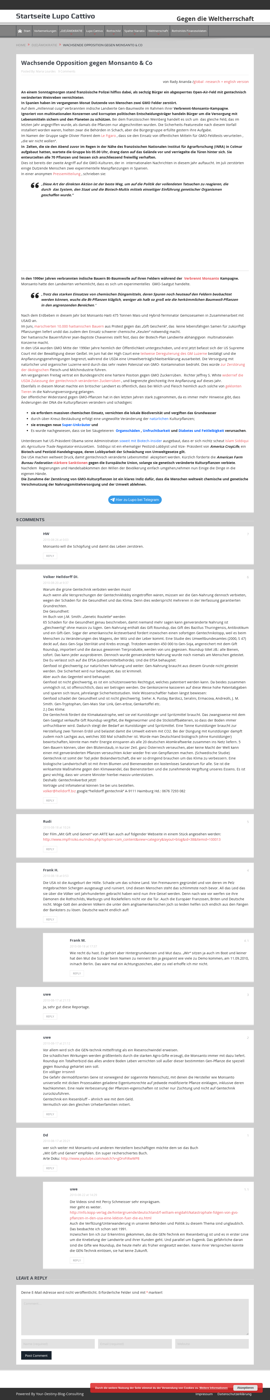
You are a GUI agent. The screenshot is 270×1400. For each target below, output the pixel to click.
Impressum (204, 1394)
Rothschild (114, 31)
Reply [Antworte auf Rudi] (50, 849)
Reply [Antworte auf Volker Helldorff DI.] (50, 800)
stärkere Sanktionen (70, 462)
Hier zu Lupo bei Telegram (134, 500)
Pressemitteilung (67, 173)
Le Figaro (108, 135)
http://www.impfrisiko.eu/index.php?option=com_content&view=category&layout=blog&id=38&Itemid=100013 (132, 839)
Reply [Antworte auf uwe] (50, 1016)
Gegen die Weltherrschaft (214, 18)
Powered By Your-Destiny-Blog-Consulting (50, 1393)
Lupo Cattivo (94, 31)
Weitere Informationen (213, 1387)
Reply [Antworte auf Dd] (50, 1168)
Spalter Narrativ (134, 31)
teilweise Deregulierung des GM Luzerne (174, 353)
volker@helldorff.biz (59, 791)
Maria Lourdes (46, 71)
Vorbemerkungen (45, 31)
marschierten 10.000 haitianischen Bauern (69, 326)
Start (24, 31)
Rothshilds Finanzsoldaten (189, 31)
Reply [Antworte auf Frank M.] (77, 973)
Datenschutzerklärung (234, 1394)
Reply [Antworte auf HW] (50, 556)
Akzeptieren (245, 1388)
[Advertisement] (135, 237)
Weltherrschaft (158, 31)
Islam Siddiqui (237, 440)
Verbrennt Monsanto (201, 278)
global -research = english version (221, 81)
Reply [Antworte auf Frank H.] (50, 919)
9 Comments (66, 71)
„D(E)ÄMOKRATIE (71, 31)
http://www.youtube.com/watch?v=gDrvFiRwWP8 (100, 1158)
